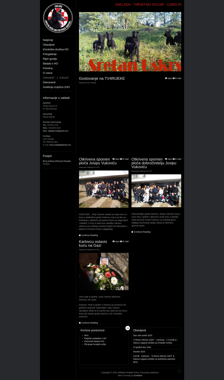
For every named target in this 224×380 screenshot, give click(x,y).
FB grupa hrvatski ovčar (95, 344)
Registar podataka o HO (95, 338)
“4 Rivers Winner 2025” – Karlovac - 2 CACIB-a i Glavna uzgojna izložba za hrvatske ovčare (155, 341)
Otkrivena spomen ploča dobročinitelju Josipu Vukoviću (153, 163)
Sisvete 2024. (139, 351)
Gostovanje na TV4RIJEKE (102, 78)
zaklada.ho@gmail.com (58, 131)
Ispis (168, 78)
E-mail (177, 78)
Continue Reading (89, 235)
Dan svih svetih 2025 (142, 335)
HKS (86, 335)
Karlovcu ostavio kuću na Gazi (93, 243)
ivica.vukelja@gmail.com (60, 145)
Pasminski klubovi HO (94, 341)
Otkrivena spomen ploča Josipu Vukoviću (98, 161)
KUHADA (138, 375)
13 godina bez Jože (142, 347)
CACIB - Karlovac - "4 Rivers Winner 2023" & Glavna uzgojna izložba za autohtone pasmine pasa (154, 359)
